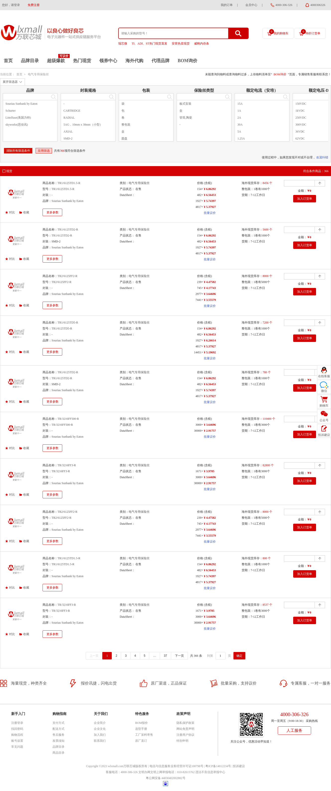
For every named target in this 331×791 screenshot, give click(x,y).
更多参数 (52, 212)
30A (240, 124)
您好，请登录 (11, 5)
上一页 (94, 655)
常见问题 (17, 746)
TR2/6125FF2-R (67, 276)
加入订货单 (304, 198)
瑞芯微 (122, 43)
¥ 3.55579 (210, 300)
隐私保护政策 (185, 723)
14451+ (198, 352)
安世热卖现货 (181, 43)
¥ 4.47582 (210, 282)
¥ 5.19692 (210, 352)
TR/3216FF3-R (66, 465)
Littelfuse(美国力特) (18, 117)
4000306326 (317, 5)
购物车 (324, 405)
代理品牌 (160, 60)
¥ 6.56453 (210, 195)
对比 (12, 212)
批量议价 (210, 213)
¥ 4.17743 (210, 288)
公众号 (324, 420)
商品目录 (58, 752)
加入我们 (100, 735)
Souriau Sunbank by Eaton (21, 103)
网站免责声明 (185, 729)
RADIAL (69, 117)
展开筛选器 (10, 82)
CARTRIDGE (71, 110)
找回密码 (17, 729)
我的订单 (227, 5)
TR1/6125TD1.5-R (68, 183)
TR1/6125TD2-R (67, 229)
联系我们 (100, 741)
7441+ (199, 300)
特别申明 (182, 741)
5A (239, 131)
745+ (200, 288)
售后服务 (58, 735)
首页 (8, 60)
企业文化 (100, 729)
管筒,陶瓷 (185, 117)
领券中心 (108, 60)
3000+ (199, 424)
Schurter (10, 110)
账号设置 (17, 741)
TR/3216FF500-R (68, 418)
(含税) (208, 183)
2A (239, 117)
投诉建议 (239, 766)
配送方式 (58, 729)
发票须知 (58, 741)
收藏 (26, 212)
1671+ (199, 471)
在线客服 (324, 376)
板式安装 (185, 103)
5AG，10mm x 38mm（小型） (83, 124)
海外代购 (134, 60)
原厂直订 (141, 741)
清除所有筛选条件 (18, 150)
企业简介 (100, 723)
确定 (239, 655)
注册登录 (17, 723)
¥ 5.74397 (210, 201)
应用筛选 (44, 150)
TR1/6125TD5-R (67, 322)
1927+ (199, 201)
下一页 (179, 655)
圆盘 (124, 138)
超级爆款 (56, 60)
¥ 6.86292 (210, 189)
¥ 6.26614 (210, 340)
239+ (200, 282)
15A (240, 103)
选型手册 (141, 729)
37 (165, 655)
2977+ (199, 294)
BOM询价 (187, 60)
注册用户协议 (185, 735)
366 (62, 150)
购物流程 (17, 735)
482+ (200, 195)
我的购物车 (278, 32)
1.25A (241, 138)
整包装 (125, 124)
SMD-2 (67, 138)
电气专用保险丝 (38, 74)
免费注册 (34, 5)
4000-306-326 (284, 5)
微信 (324, 391)
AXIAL (68, 131)
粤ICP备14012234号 (218, 766)
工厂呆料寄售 (144, 735)
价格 (200, 183)
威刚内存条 (201, 43)
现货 (9, 171)
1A (239, 110)
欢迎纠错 (322, 157)
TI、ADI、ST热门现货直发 (149, 43)
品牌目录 (30, 60)
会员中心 (251, 5)
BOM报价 (141, 723)
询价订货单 (310, 32)
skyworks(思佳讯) (16, 124)
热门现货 (82, 60)
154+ (200, 189)
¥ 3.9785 (209, 471)
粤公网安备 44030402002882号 (165, 778)
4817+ (199, 207)
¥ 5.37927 (210, 207)
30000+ (198, 430)
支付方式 (58, 723)
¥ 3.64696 (210, 294)
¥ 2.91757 (210, 430)
